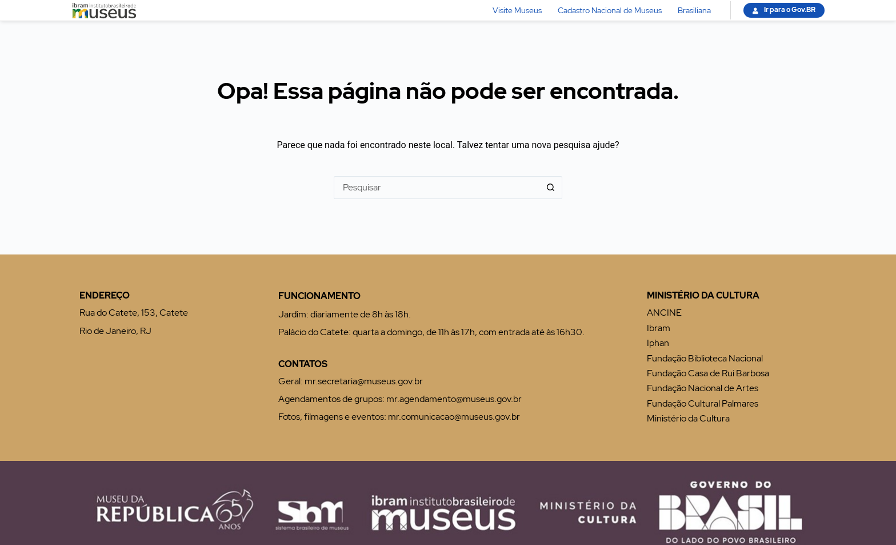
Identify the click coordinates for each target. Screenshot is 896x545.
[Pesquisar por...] (436, 187)
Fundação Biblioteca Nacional (705, 358)
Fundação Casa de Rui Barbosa (708, 373)
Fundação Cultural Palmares (702, 403)
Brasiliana (694, 10)
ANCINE (664, 313)
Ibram (658, 328)
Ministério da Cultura (688, 418)
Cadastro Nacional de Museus (610, 10)
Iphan (658, 343)
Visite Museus (517, 10)
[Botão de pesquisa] (550, 187)
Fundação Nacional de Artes (702, 388)
